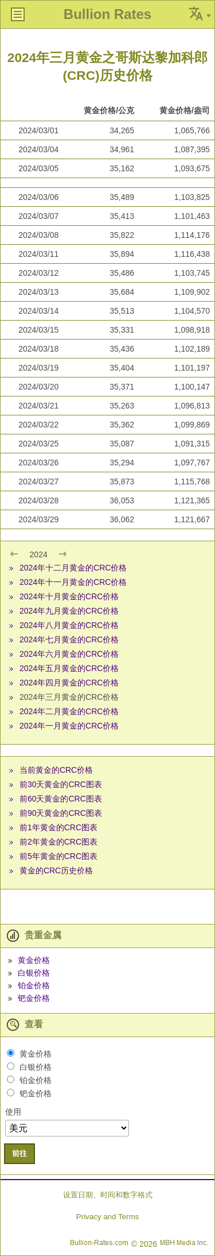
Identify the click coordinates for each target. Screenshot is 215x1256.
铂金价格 (34, 985)
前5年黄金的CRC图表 (58, 856)
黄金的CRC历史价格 (56, 870)
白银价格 (34, 972)
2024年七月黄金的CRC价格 (69, 639)
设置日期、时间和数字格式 (108, 1194)
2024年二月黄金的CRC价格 (69, 711)
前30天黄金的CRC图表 (60, 784)
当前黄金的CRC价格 (56, 770)
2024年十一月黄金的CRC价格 (73, 582)
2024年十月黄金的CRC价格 (69, 596)
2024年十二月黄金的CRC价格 (73, 567)
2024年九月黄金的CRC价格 (69, 610)
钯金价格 (34, 998)
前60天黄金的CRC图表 (60, 798)
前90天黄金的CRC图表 (60, 813)
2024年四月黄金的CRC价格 (69, 682)
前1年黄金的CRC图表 (58, 827)
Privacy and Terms (107, 1216)
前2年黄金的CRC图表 (58, 841)
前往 (19, 1153)
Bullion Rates (107, 14)
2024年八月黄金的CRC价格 (69, 625)
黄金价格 (34, 960)
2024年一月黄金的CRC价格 (69, 725)
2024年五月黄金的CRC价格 (69, 668)
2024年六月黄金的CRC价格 (69, 653)
